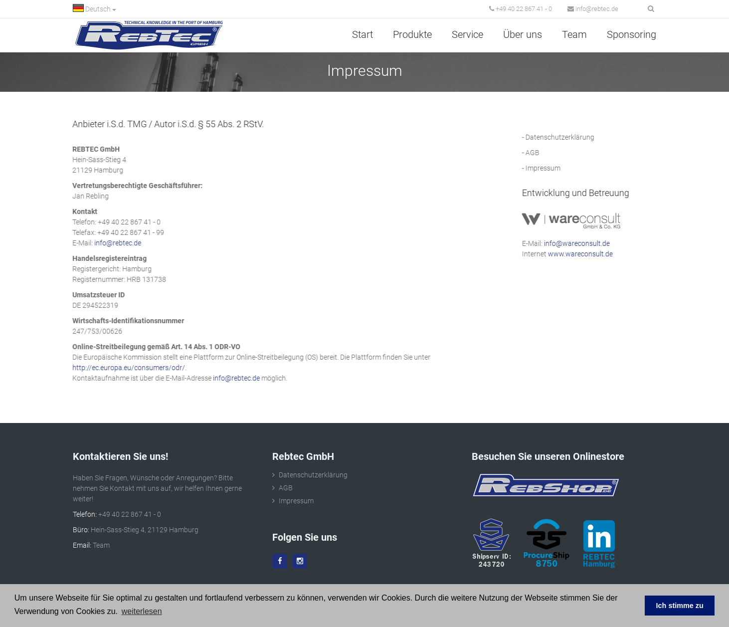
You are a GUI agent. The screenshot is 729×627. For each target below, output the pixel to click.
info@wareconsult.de (581, 243)
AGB (537, 153)
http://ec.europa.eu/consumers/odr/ (124, 368)
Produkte (412, 34)
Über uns (522, 34)
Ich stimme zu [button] (680, 606)
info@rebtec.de (592, 8)
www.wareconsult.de (584, 254)
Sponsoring (631, 34)
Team (574, 34)
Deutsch (94, 8)
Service (467, 34)
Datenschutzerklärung (564, 137)
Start (362, 34)
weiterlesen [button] (142, 611)
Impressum (547, 168)
